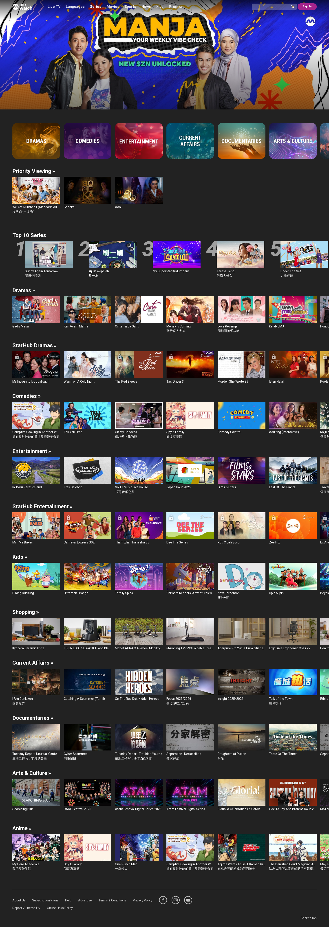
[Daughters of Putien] (241, 742)
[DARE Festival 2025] (87, 795)
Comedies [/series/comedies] (26, 396)
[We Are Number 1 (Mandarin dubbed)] (36, 195)
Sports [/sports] (130, 6)
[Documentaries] (241, 141)
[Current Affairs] (190, 141)
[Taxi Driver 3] (190, 367)
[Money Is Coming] (190, 314)
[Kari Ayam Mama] (87, 312)
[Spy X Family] (190, 420)
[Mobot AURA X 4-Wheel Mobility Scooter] (139, 634)
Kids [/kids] (159, 6)
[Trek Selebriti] (87, 473)
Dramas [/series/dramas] (23, 290)
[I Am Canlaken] (36, 687)
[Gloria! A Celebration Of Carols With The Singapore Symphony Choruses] (241, 795)
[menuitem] (18, 900)
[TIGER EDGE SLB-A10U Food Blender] (87, 634)
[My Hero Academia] (36, 852)
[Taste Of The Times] (293, 740)
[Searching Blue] (36, 795)
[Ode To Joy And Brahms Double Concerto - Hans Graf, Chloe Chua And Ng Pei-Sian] (293, 795)
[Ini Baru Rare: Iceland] (36, 473)
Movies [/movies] (113, 6)
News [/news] (146, 6)
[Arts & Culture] (293, 141)
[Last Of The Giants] (293, 473)
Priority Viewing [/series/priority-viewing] (33, 171)
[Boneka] (87, 193)
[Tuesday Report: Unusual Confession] (36, 742)
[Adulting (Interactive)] (293, 418)
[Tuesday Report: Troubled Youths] (139, 742)
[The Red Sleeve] (139, 367)
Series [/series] (95, 6)
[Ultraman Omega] (87, 579)
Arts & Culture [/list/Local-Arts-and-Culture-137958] (31, 773)
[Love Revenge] (241, 314)
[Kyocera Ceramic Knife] (36, 634)
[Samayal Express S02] (87, 528)
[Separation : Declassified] (190, 742)
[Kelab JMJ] (293, 312)
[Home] (22, 7)
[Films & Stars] (241, 473)
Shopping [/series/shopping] (25, 612)
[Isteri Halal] (293, 367)
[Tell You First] (87, 418)
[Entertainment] (139, 141)
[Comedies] (87, 141)
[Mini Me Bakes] (36, 528)
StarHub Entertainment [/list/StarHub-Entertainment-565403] (42, 506)
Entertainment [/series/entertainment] (31, 451)
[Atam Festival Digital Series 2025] (139, 795)
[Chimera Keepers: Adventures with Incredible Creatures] (190, 579)
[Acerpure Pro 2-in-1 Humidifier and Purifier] (241, 634)
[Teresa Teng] (240, 259)
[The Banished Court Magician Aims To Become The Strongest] (293, 852)
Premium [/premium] (176, 6)
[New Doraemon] (241, 581)
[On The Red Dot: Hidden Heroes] (139, 685)
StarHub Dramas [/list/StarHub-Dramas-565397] (34, 345)
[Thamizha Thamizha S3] (139, 528)
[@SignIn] (307, 6)
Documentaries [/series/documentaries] (32, 718)
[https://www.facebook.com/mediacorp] (163, 900)
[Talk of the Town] (293, 687)
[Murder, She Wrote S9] (241, 367)
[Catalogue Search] (272, 6)
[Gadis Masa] (36, 312)
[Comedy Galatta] (241, 418)
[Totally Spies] (139, 579)
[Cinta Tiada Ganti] (139, 312)
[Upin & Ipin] (293, 579)
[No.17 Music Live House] (139, 475)
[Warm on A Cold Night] (87, 367)
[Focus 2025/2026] (190, 687)
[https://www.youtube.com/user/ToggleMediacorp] (188, 900)
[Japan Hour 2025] (190, 473)
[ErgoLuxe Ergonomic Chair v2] (293, 634)
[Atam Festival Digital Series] (190, 795)
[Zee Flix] (293, 528)
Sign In (307, 6)
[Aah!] (139, 193)
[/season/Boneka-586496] (164, 54)
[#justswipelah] (113, 259)
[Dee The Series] (190, 528)
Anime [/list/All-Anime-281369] (21, 828)
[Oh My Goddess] (139, 420)
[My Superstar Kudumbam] (176, 257)
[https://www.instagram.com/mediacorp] (176, 900)
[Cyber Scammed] (87, 742)
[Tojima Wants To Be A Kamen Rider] (241, 852)
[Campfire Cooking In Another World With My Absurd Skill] (36, 420)
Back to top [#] (309, 918)
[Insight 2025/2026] (241, 685)
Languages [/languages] (75, 6)
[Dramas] (36, 141)
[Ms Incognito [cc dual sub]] (36, 367)
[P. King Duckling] (36, 579)
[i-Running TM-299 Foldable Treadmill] (190, 634)
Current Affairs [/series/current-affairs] (32, 663)
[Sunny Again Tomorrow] (49, 259)
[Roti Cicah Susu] (241, 528)
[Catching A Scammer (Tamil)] (87, 685)
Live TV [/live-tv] (54, 6)
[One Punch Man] (139, 852)
